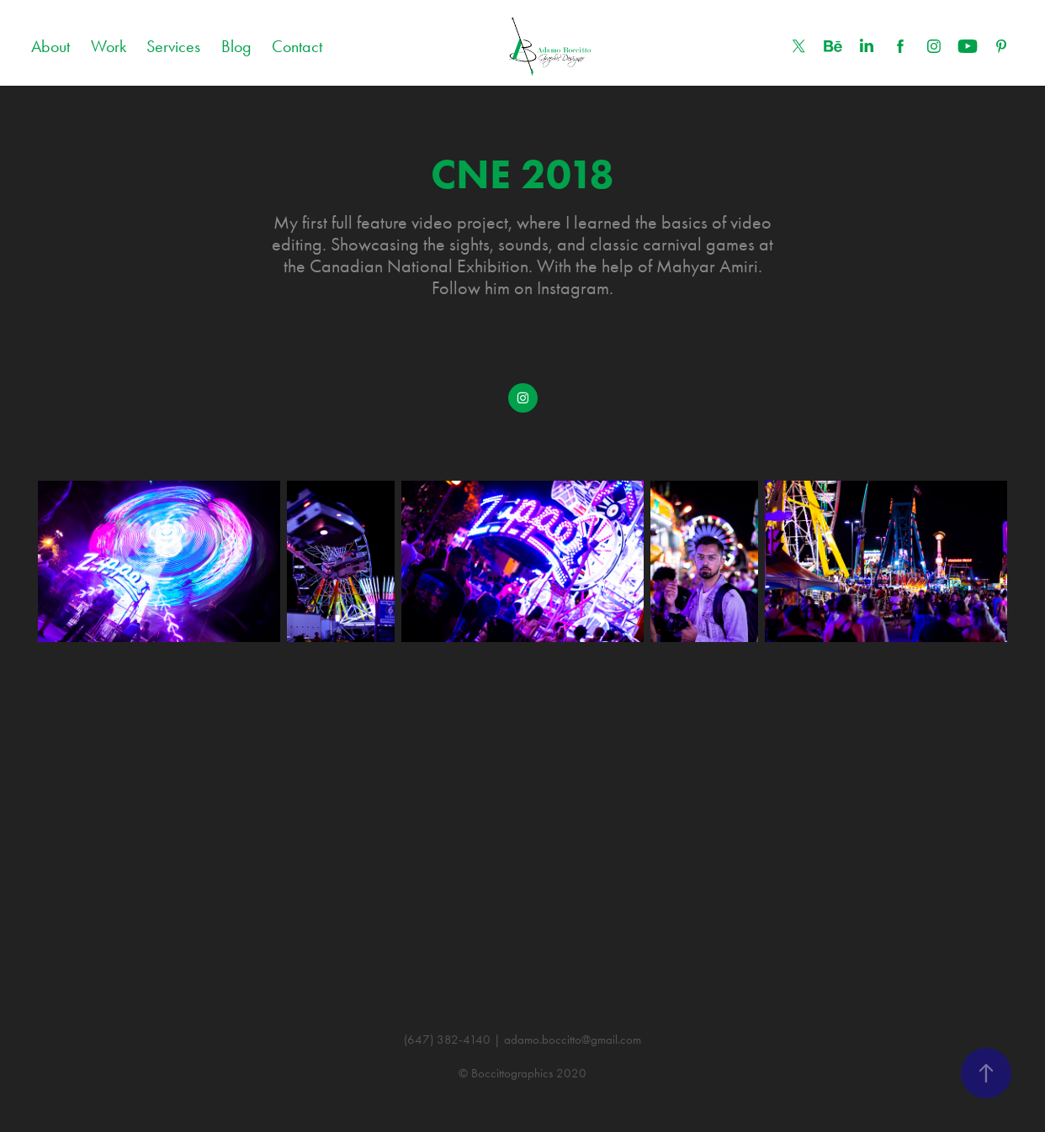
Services (173, 46)
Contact (297, 46)
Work (108, 46)
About (50, 46)
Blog (236, 46)
